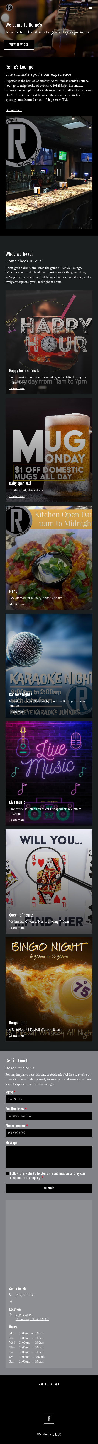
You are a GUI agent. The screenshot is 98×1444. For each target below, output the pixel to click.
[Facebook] (11, 1301)
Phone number (17, 1126)
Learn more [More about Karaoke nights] (17, 712)
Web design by (49, 1434)
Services (49, 1395)
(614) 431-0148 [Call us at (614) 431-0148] (25, 1295)
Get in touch (14, 110)
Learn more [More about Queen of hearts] (17, 927)
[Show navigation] (89, 7)
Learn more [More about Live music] (17, 820)
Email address (16, 1109)
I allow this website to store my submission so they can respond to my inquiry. (47, 1175)
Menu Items (17, 604)
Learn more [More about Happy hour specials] (17, 388)
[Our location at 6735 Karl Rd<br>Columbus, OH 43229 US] (32, 1317)
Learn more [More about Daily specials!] (17, 496)
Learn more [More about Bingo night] (17, 1035)
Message (11, 1143)
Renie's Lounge (49, 1384)
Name (10, 1092)
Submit (49, 1188)
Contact (49, 1404)
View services (18, 44)
